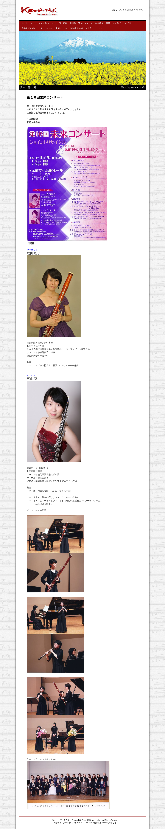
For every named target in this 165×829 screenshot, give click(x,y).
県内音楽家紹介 (29, 28)
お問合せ (89, 28)
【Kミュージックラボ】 (61, 820)
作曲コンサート (46, 28)
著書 (108, 23)
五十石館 (63, 23)
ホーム (25, 23)
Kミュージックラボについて (43, 23)
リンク (99, 28)
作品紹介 (99, 23)
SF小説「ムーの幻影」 (123, 23)
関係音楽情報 (77, 28)
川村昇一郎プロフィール (81, 23)
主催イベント (62, 28)
